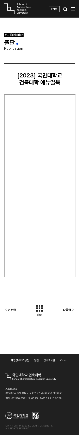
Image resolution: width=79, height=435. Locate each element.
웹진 (36, 360)
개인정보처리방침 (20, 360)
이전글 (10, 310)
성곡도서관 (49, 360)
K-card (64, 360)
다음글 (69, 310)
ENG (54, 9)
